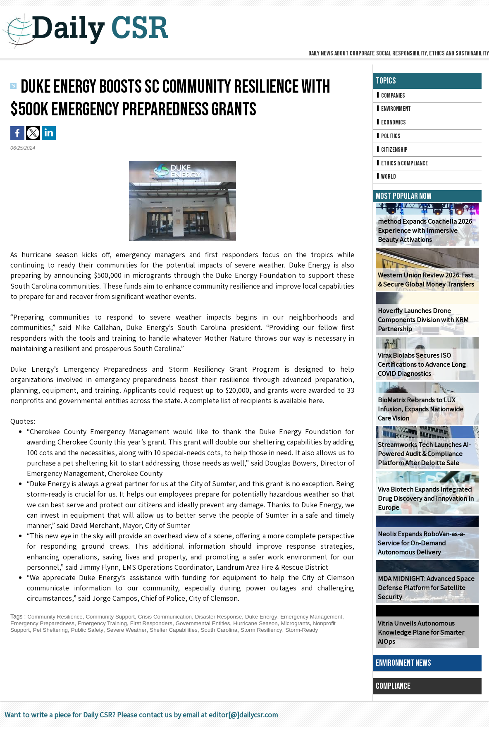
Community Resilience (56, 616)
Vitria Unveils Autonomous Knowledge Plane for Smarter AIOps (420, 636)
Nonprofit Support (66, 629)
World (386, 180)
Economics (391, 124)
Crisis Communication (171, 616)
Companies (391, 96)
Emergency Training (143, 623)
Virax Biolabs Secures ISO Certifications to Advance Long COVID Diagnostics (420, 368)
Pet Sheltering (110, 629)
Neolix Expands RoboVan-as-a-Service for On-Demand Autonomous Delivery (420, 547)
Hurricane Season (302, 623)
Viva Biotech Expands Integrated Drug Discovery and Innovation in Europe (424, 502)
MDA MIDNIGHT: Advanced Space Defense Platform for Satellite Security (423, 591)
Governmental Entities (248, 623)
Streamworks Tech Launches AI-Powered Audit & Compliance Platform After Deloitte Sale (422, 457)
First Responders (194, 623)
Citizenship (392, 152)
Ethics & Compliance (403, 166)
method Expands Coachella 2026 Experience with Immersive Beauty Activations (426, 234)
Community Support (113, 616)
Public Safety (148, 629)
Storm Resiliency (329, 629)
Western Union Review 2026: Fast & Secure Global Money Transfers (426, 283)
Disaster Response (226, 616)
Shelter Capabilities (238, 629)
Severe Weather (189, 629)
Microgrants (25, 629)
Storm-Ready (27, 636)
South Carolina (285, 629)
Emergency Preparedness (81, 623)
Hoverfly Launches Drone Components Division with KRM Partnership (422, 324)
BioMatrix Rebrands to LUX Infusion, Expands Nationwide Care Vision (426, 413)
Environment (394, 110)
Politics (388, 138)
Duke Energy (270, 616)
